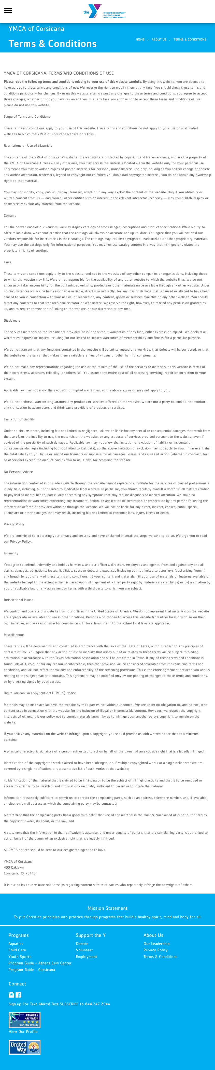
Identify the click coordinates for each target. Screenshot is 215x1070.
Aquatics (15, 943)
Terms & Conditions (190, 39)
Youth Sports (19, 956)
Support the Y (91, 935)
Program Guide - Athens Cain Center (39, 963)
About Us (159, 39)
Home (140, 39)
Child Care (17, 950)
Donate (82, 943)
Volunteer (84, 950)
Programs (18, 935)
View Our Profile (23, 1031)
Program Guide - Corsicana (31, 969)
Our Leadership (157, 943)
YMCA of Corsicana (107, 11)
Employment (86, 956)
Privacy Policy (156, 950)
